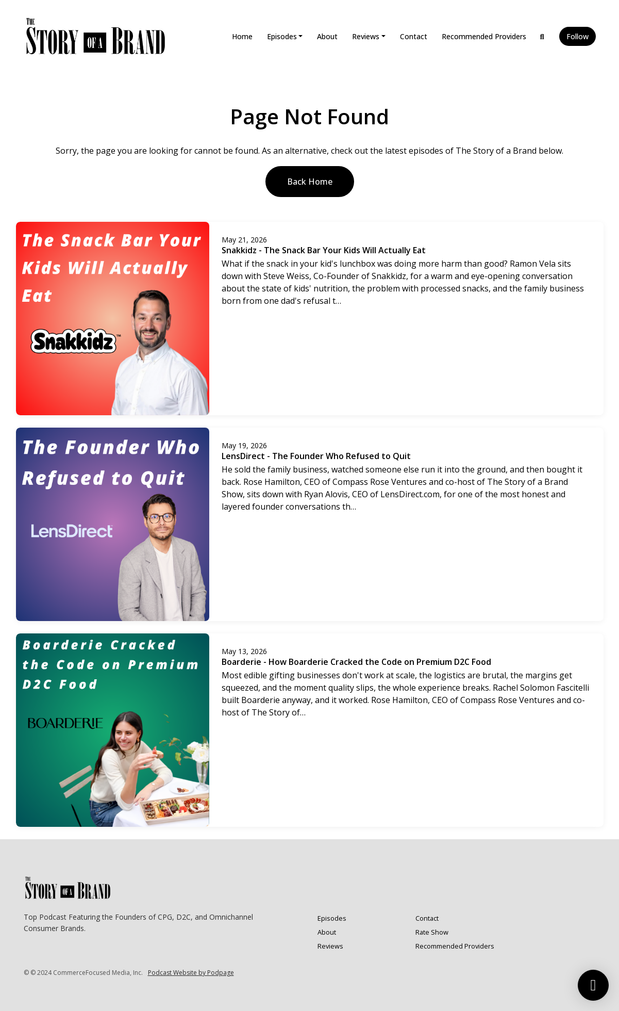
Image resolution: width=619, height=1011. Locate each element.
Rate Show (431, 932)
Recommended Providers (484, 36)
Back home (309, 181)
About (327, 36)
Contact (413, 36)
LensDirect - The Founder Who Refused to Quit (316, 456)
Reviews (365, 36)
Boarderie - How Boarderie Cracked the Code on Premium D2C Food (356, 661)
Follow (577, 36)
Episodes (282, 36)
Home (242, 36)
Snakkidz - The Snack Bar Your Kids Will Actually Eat (324, 250)
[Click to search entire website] (542, 36)
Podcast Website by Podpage (191, 972)
